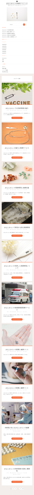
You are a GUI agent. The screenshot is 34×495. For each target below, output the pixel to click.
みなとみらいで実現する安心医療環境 (8, 35)
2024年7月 (4, 53)
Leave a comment (17, 474)
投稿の (4, 68)
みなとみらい (4, 58)
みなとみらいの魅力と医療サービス (8, 31)
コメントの (5, 70)
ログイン (3, 66)
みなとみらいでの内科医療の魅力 (17, 108)
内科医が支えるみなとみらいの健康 (17, 428)
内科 (3, 59)
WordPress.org (5, 71)
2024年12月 (4, 44)
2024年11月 (4, 46)
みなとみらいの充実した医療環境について (9, 36)
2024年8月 (4, 51)
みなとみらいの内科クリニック (17, 3)
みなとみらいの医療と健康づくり (17, 349)
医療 (3, 61)
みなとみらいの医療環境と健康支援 (8, 33)
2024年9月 (4, 49)
